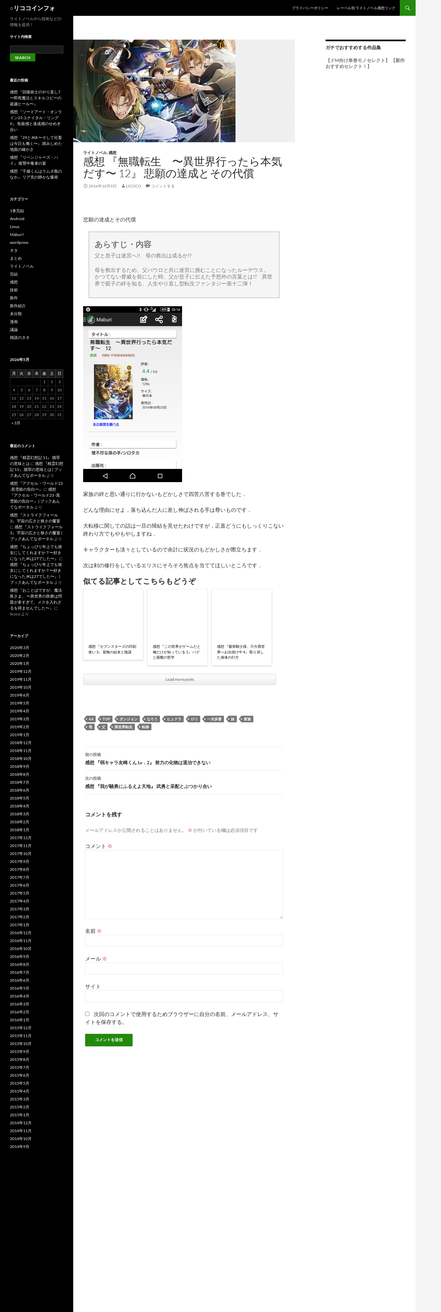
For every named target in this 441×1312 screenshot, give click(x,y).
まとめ (16, 258)
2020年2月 (19, 655)
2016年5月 (19, 988)
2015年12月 (21, 1027)
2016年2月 (19, 1011)
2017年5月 (19, 893)
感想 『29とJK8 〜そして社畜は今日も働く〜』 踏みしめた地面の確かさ (36, 143)
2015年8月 (19, 1059)
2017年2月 (19, 916)
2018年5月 (19, 798)
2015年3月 (19, 1099)
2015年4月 (19, 1091)
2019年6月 (19, 695)
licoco (133, 185)
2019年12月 (21, 671)
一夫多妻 (214, 719)
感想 (112, 152)
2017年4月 (19, 901)
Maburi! (17, 234)
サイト (93, 986)
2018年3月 (19, 813)
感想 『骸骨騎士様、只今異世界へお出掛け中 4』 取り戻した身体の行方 (241, 651)
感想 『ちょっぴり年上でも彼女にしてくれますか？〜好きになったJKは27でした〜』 (36, 552)
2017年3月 (19, 908)
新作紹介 (18, 305)
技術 (14, 289)
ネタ (14, 250)
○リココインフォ (32, 8)
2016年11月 (21, 940)
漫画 (14, 321)
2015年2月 (19, 1106)
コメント (98, 846)
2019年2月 (19, 726)
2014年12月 (21, 1122)
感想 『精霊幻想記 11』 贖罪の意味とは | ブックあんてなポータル (36, 469)
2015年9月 (19, 1051)
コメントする (163, 185)
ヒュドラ (174, 719)
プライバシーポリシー (310, 8)
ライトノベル (95, 152)
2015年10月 (21, 1043)
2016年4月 (19, 996)
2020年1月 (19, 663)
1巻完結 (17, 210)
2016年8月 (19, 964)
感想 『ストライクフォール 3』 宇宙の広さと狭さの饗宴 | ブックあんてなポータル (36, 532)
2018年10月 (21, 758)
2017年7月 (19, 877)
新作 (14, 297)
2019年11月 (21, 679)
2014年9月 (19, 1146)
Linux (14, 226)
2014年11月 (21, 1130)
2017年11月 (21, 845)
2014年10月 (21, 1138)
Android (17, 218)
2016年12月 (21, 932)
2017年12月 (21, 837)
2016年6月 (19, 980)
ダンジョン (128, 719)
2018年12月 (21, 742)
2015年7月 (19, 1067)
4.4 (91, 719)
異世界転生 (123, 727)
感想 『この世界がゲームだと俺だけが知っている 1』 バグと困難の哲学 (177, 651)
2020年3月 (19, 647)
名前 (93, 931)
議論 (14, 329)
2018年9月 (19, 766)
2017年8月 (19, 869)
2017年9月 (19, 861)
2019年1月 (19, 734)
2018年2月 (19, 821)
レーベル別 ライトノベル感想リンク (366, 8)
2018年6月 (19, 790)
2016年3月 (19, 1003)
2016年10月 (21, 948)
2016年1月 (19, 1019)
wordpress (19, 242)
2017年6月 (19, 885)
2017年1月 (19, 924)
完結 (14, 274)
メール (96, 958)
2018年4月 (19, 806)
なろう (152, 719)
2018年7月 (19, 782)
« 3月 (16, 422)
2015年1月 (19, 1114)
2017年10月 (21, 853)
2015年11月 (21, 1035)
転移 (145, 727)
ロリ (194, 719)
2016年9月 (19, 956)
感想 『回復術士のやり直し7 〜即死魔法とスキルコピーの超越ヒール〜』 (35, 97)
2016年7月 (19, 972)
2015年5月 (19, 1083)
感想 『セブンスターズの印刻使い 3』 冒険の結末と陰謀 (112, 649)
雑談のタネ (20, 337)
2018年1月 (19, 829)
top (106, 719)
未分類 (16, 313)
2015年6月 (19, 1075)
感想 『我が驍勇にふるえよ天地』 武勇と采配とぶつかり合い (184, 781)
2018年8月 (19, 774)
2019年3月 (19, 718)
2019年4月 (19, 710)
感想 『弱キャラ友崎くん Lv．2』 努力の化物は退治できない (184, 758)
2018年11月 (21, 750)
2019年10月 (21, 687)
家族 (247, 719)
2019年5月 (19, 703)
